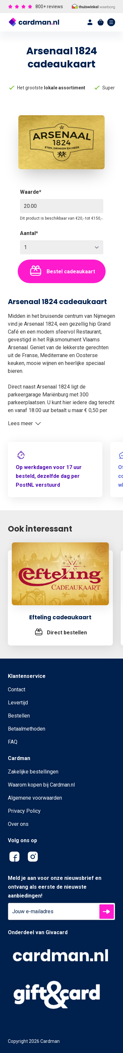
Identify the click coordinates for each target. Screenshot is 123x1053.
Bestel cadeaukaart (61, 271)
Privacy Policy (24, 811)
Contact (16, 689)
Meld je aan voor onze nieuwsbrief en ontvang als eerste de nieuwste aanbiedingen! (54, 887)
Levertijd (18, 702)
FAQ (12, 742)
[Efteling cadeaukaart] (60, 577)
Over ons (18, 824)
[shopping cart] (101, 22)
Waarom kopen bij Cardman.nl (41, 785)
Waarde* (30, 192)
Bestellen (19, 716)
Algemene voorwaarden (35, 798)
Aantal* (29, 233)
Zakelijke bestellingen (33, 772)
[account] (90, 22)
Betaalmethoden (26, 729)
